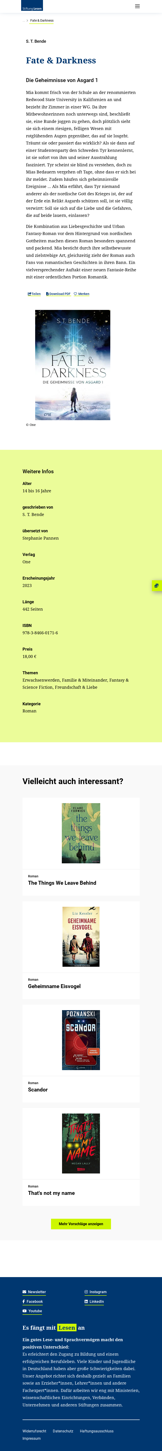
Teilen (34, 294)
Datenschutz (63, 1431)
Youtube (32, 1311)
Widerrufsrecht (34, 1431)
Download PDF (58, 294)
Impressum (32, 1438)
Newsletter (34, 1292)
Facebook (33, 1301)
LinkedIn (94, 1301)
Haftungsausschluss (97, 1431)
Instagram (96, 1292)
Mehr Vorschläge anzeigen (81, 1224)
